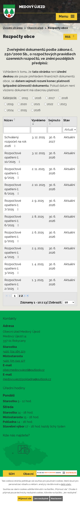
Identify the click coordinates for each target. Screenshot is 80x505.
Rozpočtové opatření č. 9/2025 (12, 173)
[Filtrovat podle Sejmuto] (55, 130)
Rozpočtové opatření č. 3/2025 (12, 268)
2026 (37, 110)
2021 (37, 104)
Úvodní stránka (13, 27)
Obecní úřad (35, 27)
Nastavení (56, 498)
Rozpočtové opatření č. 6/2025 (12, 221)
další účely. (66, 484)
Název (8, 120)
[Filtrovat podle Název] (17, 130)
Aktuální (69, 137)
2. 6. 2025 (38, 232)
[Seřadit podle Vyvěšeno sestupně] (33, 124)
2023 (63, 104)
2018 (65, 98)
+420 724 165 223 (14, 351)
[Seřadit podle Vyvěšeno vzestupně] (33, 123)
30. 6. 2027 (52, 139)
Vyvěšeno (38, 120)
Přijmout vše (24, 498)
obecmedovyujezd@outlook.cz (23, 370)
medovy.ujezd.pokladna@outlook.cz (27, 379)
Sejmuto (54, 120)
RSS (70, 36)
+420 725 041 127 (14, 360)
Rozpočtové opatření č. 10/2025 (12, 157)
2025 (24, 110)
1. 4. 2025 (38, 264)
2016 (38, 98)
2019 (10, 104)
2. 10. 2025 (38, 184)
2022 (50, 104)
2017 (51, 98)
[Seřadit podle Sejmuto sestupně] (50, 124)
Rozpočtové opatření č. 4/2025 (12, 253)
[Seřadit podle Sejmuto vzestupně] (50, 123)
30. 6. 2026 (52, 155)
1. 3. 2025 (38, 280)
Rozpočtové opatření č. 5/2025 (12, 237)
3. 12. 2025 (38, 137)
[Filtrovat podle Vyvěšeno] (39, 130)
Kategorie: (10, 97)
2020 (23, 104)
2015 (25, 98)
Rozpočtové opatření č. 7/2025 (12, 205)
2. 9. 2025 (38, 200)
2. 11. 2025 (38, 169)
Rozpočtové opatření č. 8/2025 (12, 189)
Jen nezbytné (41, 498)
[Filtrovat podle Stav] (69, 129)
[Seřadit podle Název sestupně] (14, 120)
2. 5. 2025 (38, 248)
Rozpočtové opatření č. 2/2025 (12, 284)
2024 (10, 110)
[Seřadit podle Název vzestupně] (14, 118)
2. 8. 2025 (38, 216)
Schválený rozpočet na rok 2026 (15, 142)
